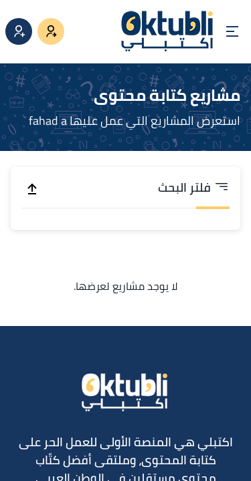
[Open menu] (232, 31)
